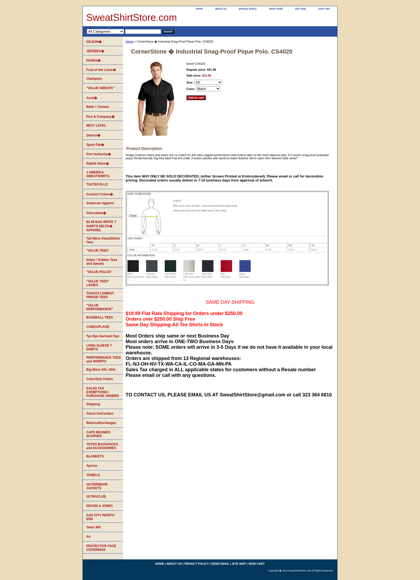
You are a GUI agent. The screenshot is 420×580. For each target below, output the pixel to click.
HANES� (93, 60)
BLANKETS (95, 456)
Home (129, 41)
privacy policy (248, 8)
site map (300, 8)
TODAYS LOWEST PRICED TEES (100, 295)
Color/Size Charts (99, 379)
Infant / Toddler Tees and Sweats (101, 262)
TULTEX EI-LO (97, 184)
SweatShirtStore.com (131, 17)
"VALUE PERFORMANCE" (99, 307)
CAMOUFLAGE (97, 327)
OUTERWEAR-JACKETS (97, 486)
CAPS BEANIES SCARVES (98, 434)
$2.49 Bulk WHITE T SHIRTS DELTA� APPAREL (101, 226)
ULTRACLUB (96, 496)
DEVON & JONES (99, 506)
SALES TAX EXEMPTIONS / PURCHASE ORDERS (102, 392)
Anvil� (91, 98)
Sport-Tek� (95, 145)
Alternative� (96, 213)
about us (221, 8)
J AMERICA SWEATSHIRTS (97, 174)
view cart (324, 8)
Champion (94, 79)
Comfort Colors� (99, 194)
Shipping (93, 404)
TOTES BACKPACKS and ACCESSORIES (102, 446)
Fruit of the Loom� (101, 70)
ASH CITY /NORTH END (100, 517)
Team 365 (93, 527)
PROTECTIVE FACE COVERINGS (101, 548)
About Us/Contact (99, 413)
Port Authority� (98, 154)
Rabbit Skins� (97, 163)
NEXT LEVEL (96, 125)
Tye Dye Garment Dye (102, 336)
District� (93, 135)
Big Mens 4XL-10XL (101, 369)
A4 (88, 537)
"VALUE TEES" (97, 250)
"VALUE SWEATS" (100, 88)
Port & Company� (100, 117)
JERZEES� (95, 51)
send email (276, 8)
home (199, 8)
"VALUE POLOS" (99, 272)
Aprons (92, 466)
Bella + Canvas (97, 107)
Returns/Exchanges (101, 423)
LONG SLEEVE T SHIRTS (99, 347)
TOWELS (93, 475)
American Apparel (100, 203)
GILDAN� (94, 42)
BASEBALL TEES (99, 317)
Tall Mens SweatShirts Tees (103, 240)
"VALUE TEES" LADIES (97, 283)
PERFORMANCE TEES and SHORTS (103, 359)
